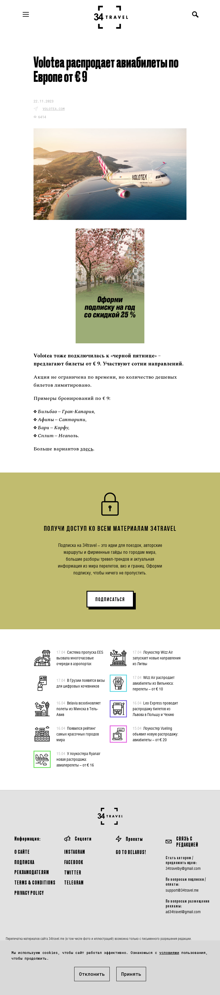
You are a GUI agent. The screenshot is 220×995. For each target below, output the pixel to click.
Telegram (74, 882)
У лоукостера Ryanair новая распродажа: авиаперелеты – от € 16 (78, 759)
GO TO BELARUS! (131, 852)
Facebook (73, 862)
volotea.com (54, 109)
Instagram (74, 851)
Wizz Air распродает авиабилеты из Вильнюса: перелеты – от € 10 (153, 683)
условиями (169, 952)
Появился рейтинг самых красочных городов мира (77, 733)
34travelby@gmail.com (183, 868)
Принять (131, 974)
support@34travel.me (182, 890)
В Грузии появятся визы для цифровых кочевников (80, 682)
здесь (86, 449)
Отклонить (92, 974)
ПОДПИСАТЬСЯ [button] (110, 599)
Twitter (72, 872)
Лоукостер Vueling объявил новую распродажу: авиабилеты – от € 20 (155, 733)
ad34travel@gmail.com (183, 911)
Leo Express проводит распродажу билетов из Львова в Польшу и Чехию (155, 708)
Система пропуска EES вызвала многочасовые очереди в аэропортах (79, 657)
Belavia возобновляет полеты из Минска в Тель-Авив (78, 708)
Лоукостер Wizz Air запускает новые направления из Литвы (156, 657)
